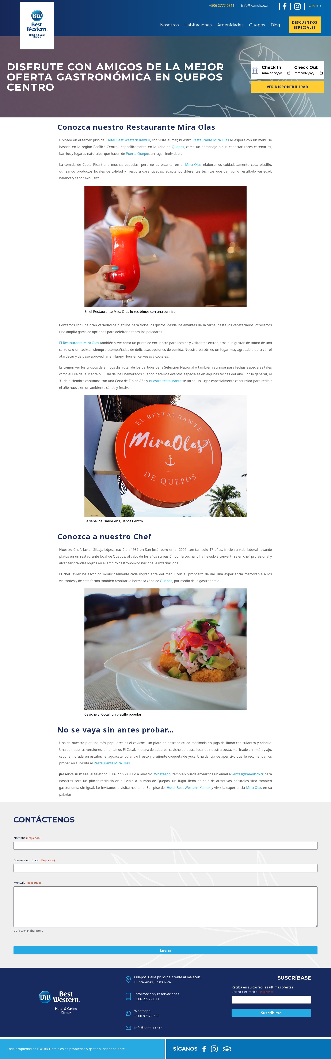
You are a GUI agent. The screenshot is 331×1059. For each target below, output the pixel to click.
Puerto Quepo (137, 153)
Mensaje (27, 883)
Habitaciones (198, 24)
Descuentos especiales (304, 25)
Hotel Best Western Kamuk (128, 140)
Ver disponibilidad (287, 86)
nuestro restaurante (165, 380)
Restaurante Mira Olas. (112, 763)
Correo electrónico (34, 860)
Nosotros (169, 24)
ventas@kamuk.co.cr (247, 774)
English (314, 5)
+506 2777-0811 (221, 5)
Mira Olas (193, 164)
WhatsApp (162, 774)
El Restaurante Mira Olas (79, 342)
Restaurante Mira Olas (211, 140)
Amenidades (230, 24)
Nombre (27, 838)
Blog (275, 24)
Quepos (257, 24)
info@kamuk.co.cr (255, 5)
